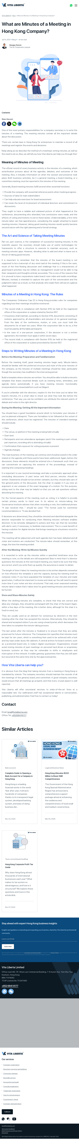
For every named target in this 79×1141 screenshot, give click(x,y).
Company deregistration (12, 1104)
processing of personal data (32, 952)
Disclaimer (5, 1133)
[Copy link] (19, 124)
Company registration (11, 1065)
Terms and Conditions (8, 1129)
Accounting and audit (11, 1082)
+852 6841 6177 (10, 986)
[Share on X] (9, 124)
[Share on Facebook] (4, 124)
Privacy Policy (55, 952)
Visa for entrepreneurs (11, 1095)
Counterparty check (10, 1099)
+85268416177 (19, 715)
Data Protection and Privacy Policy (12, 1131)
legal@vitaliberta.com (17, 712)
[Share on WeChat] (14, 124)
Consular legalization (11, 1086)
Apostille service (9, 1078)
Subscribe (8, 946)
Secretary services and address (15, 1069)
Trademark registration (11, 1091)
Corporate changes (10, 1073)
